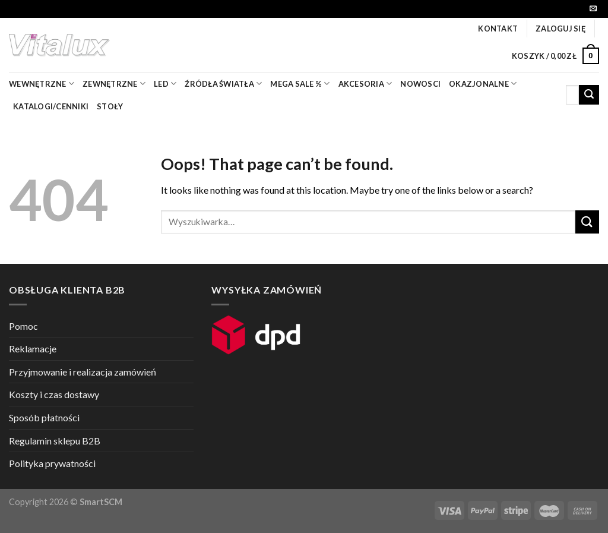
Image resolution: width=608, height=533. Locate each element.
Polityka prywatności (52, 463)
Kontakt (498, 28)
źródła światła (223, 83)
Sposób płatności (44, 417)
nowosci (420, 84)
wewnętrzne (41, 83)
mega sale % (300, 83)
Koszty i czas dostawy (54, 394)
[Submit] (589, 95)
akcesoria (365, 83)
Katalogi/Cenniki (50, 106)
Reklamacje (32, 348)
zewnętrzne (114, 83)
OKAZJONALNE (483, 83)
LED (165, 83)
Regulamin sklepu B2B (54, 440)
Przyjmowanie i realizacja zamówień (82, 371)
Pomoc (23, 326)
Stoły (110, 106)
